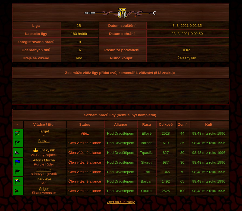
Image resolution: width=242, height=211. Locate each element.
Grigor (44, 193)
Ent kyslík (47, 155)
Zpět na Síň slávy (121, 207)
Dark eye (44, 184)
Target (44, 136)
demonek (43, 175)
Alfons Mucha (44, 165)
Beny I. (44, 146)
